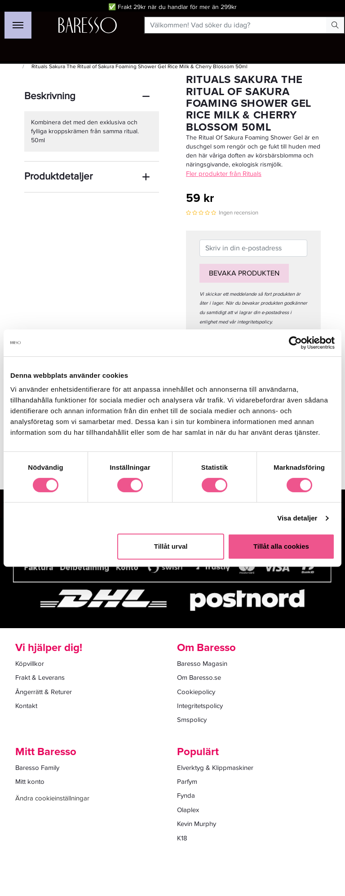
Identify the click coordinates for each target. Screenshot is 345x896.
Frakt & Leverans (40, 677)
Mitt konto (29, 782)
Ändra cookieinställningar (52, 798)
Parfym (187, 782)
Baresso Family (37, 768)
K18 (182, 838)
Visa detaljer (297, 518)
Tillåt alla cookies (281, 546)
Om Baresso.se (199, 677)
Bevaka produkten (244, 273)
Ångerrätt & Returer (43, 692)
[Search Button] (335, 25)
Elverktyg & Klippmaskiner (215, 768)
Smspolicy (192, 720)
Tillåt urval (171, 546)
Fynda (186, 795)
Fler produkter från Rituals (223, 174)
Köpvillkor (29, 664)
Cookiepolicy (196, 692)
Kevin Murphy (196, 824)
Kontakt (26, 706)
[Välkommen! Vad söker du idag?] (236, 25)
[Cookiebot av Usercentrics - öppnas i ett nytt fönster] (295, 343)
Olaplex (188, 810)
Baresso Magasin (202, 664)
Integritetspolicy (200, 706)
